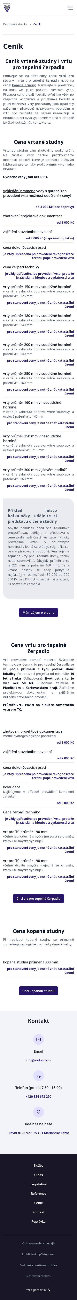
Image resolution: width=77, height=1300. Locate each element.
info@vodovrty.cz (39, 1060)
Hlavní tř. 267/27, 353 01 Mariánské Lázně (38, 1133)
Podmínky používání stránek (38, 1265)
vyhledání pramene (19, 190)
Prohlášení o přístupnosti (38, 1254)
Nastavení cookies (38, 1276)
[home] (7, 8)
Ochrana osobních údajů (38, 1243)
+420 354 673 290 (38, 1096)
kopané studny (24, 85)
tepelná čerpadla (45, 80)
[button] (70, 7)
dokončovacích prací (29, 247)
